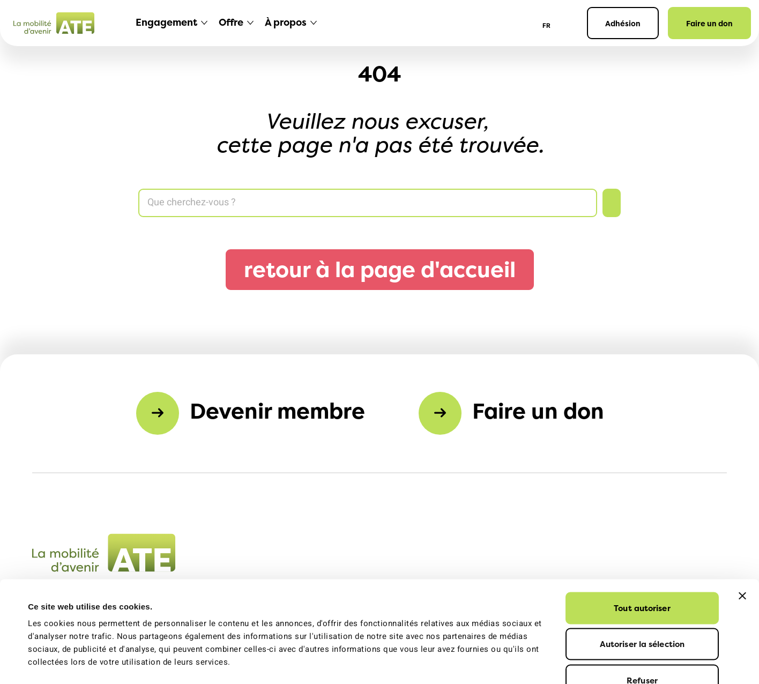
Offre (231, 22)
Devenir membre (277, 411)
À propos (286, 22)
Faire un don (709, 23)
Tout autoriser (642, 540)
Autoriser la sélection (642, 577)
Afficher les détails (485, 662)
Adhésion (623, 23)
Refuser (642, 613)
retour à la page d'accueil (380, 269)
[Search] (367, 203)
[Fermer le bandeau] (742, 528)
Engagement (166, 22)
